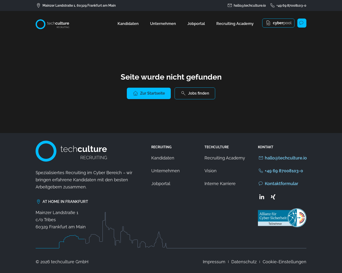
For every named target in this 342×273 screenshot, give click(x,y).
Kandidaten (128, 23)
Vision (210, 170)
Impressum (214, 261)
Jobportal (196, 23)
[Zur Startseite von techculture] (52, 24)
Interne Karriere (220, 183)
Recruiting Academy (235, 23)
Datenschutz (244, 261)
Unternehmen (163, 23)
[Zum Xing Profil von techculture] (273, 197)
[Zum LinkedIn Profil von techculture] (262, 197)
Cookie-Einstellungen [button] (284, 261)
